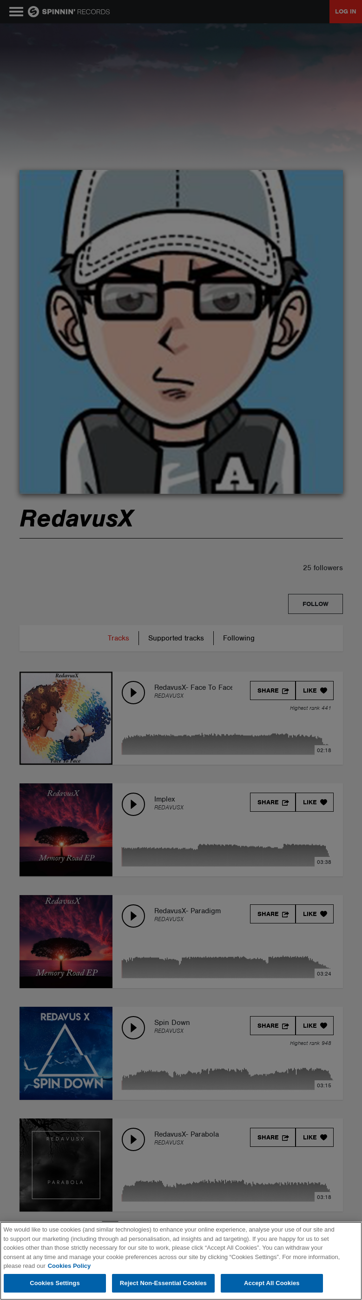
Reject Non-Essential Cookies (163, 1283)
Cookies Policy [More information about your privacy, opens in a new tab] (69, 1265)
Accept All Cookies (272, 1283)
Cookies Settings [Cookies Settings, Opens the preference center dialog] (55, 1283)
